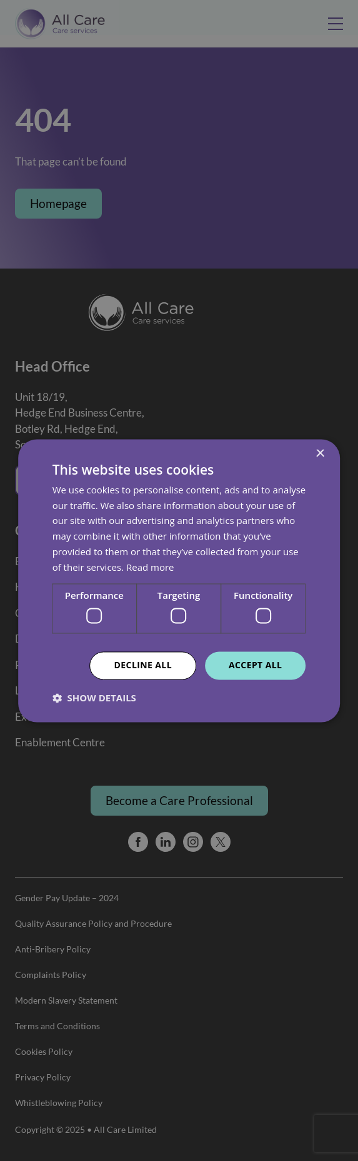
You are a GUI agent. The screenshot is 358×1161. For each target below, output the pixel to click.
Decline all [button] (143, 665)
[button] (94, 697)
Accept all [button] (255, 665)
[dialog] (179, 580)
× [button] (319, 453)
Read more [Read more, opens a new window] (150, 567)
